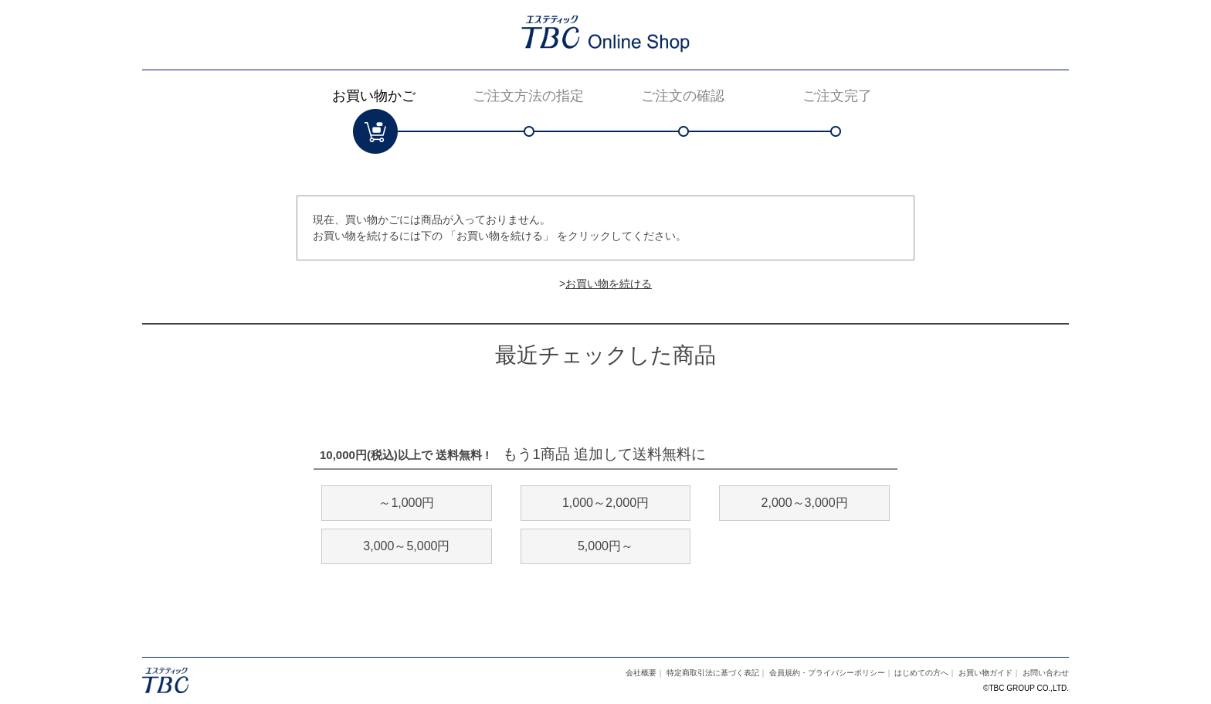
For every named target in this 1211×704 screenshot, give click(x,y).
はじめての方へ (921, 672)
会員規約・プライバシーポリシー (827, 672)
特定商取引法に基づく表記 (713, 672)
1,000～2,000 (605, 502)
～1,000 (406, 502)
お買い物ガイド (985, 672)
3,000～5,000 (406, 546)
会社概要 (641, 672)
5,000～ (605, 546)
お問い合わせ (1046, 672)
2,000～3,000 (805, 502)
